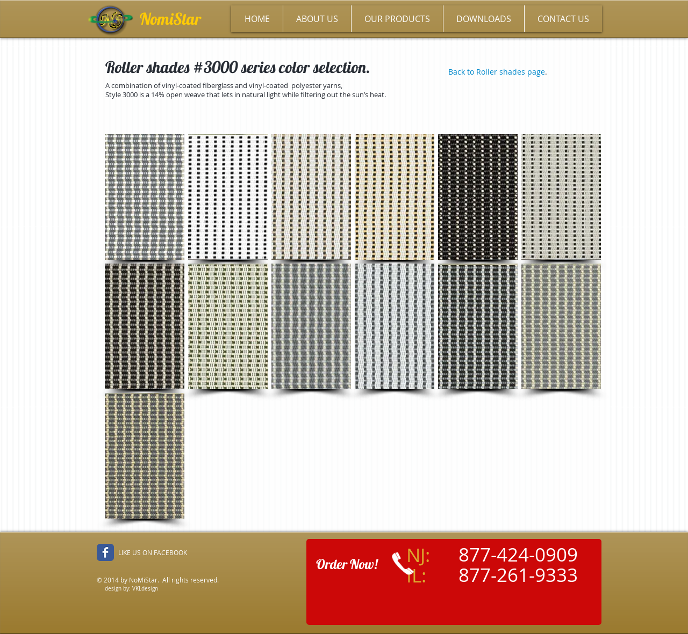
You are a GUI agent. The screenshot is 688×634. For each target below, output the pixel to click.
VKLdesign (145, 588)
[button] (144, 197)
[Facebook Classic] (105, 552)
